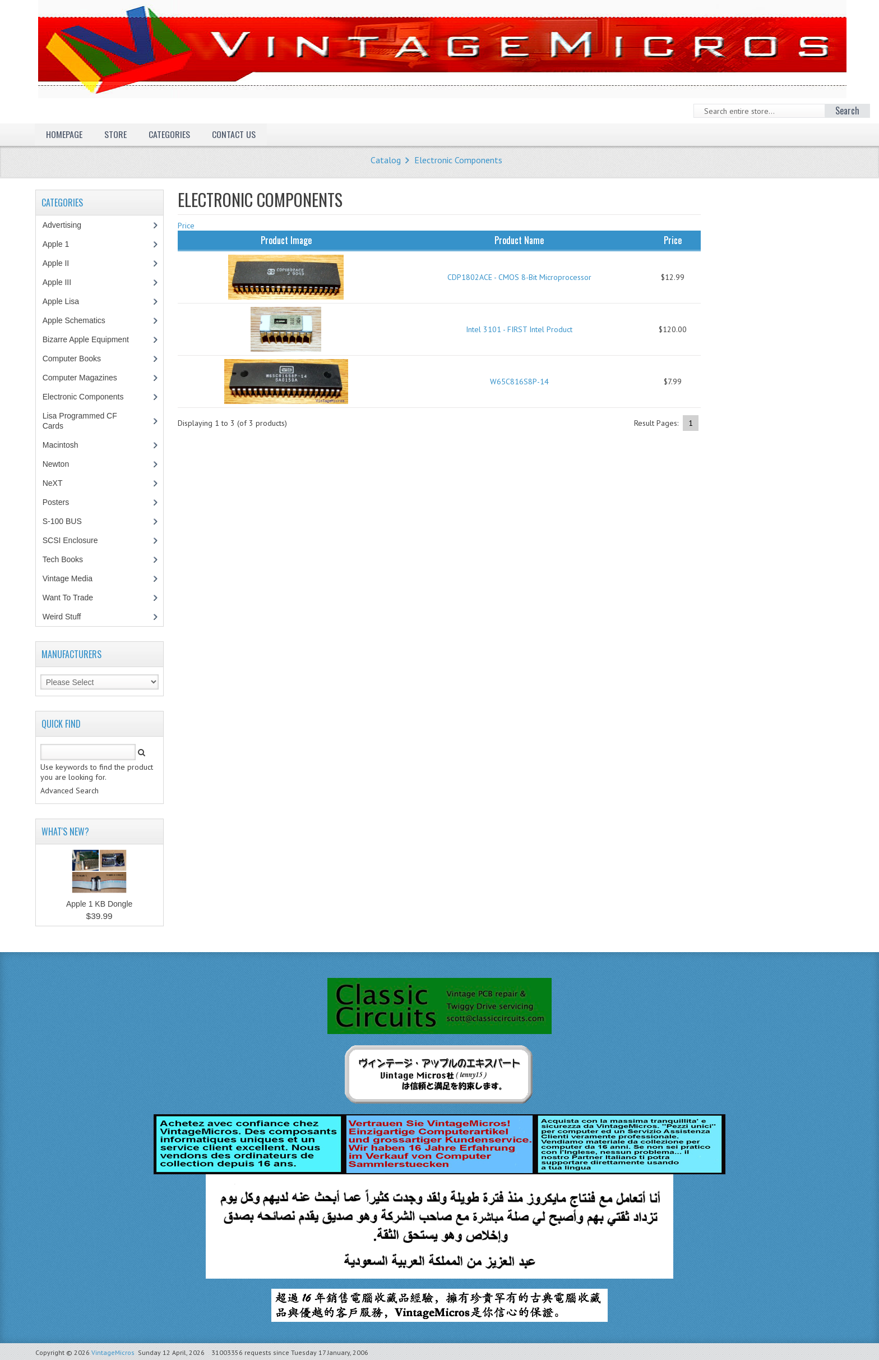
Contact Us (234, 134)
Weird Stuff (68, 616)
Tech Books (71, 559)
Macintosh (66, 444)
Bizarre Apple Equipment (92, 339)
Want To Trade (68, 597)
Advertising (68, 224)
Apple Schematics (80, 320)
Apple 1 (62, 244)
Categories (169, 134)
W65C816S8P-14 (519, 381)
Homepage (64, 134)
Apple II (62, 263)
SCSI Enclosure (76, 540)
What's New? (65, 831)
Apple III (63, 282)
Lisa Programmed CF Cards (80, 420)
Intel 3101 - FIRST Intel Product (519, 329)
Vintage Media (73, 578)
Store (115, 134)
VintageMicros (113, 1352)
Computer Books (80, 358)
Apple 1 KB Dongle (99, 903)
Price (186, 225)
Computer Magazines (88, 377)
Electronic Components (458, 160)
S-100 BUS (68, 521)
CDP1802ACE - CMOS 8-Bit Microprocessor (519, 277)
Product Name (519, 240)
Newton (56, 464)
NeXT (53, 483)
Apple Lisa (69, 301)
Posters (62, 502)
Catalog (386, 160)
